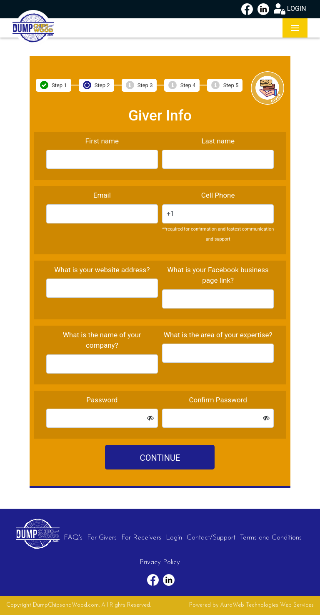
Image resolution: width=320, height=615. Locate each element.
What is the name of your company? (102, 340)
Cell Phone (218, 195)
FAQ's (73, 537)
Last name (218, 141)
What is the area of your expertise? (218, 335)
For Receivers (141, 537)
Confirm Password (218, 400)
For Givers (102, 537)
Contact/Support (211, 537)
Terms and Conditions (271, 537)
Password (102, 400)
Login (174, 537)
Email (102, 195)
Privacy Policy (160, 562)
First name (102, 141)
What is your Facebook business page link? (217, 275)
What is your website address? (102, 270)
